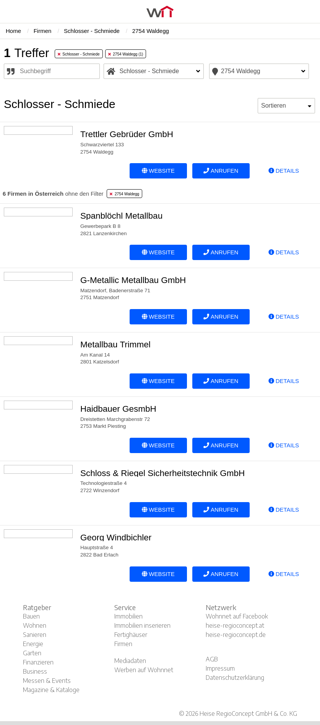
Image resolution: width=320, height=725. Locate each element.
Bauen (31, 616)
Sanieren (34, 634)
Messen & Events (47, 680)
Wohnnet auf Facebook (237, 616)
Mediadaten (130, 660)
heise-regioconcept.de (236, 634)
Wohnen (34, 625)
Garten (32, 653)
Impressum (220, 668)
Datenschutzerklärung (235, 677)
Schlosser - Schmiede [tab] (79, 54)
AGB (212, 659)
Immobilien (128, 616)
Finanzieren (38, 662)
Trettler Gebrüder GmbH (126, 134)
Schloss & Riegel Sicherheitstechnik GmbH (162, 473)
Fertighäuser (130, 634)
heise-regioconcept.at (235, 625)
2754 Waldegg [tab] (124, 194)
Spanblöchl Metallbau (121, 216)
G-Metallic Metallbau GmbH (133, 280)
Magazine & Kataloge (51, 690)
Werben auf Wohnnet (143, 670)
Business (35, 671)
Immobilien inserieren (142, 625)
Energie (33, 644)
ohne (53, 193)
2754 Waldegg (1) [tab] (125, 54)
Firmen (123, 644)
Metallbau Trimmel (115, 344)
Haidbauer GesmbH (118, 409)
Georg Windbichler (115, 537)
